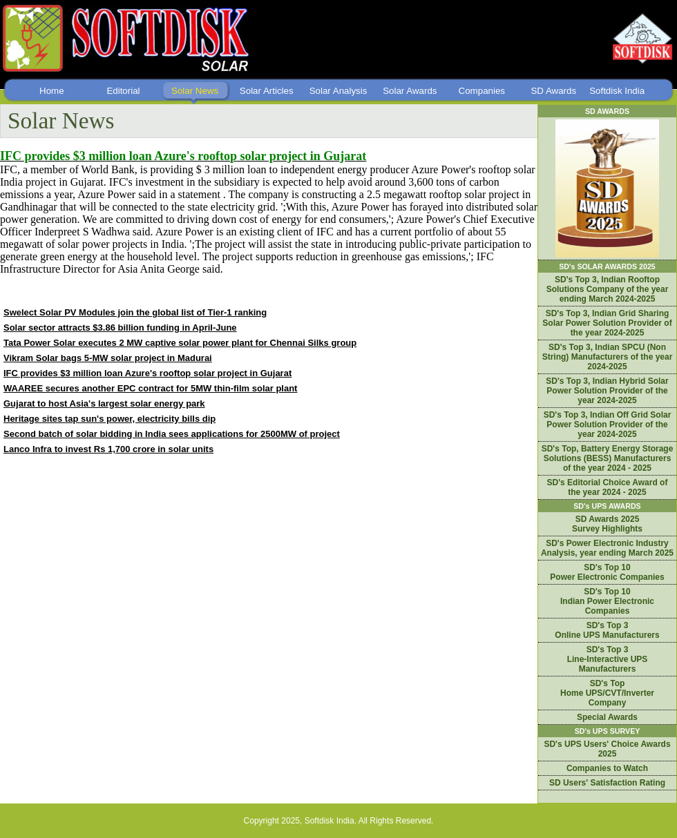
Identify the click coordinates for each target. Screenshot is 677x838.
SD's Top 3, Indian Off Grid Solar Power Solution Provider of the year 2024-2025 (607, 424)
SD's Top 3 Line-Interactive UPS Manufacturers (607, 659)
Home (51, 91)
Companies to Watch (607, 768)
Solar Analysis (338, 91)
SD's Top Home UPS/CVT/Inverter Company (607, 693)
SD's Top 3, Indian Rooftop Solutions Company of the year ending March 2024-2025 (607, 289)
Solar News (194, 91)
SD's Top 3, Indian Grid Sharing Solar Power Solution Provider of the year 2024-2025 (606, 323)
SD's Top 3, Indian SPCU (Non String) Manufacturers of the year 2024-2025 (607, 356)
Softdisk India (617, 91)
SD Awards (553, 91)
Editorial (123, 91)
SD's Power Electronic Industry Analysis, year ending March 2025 (607, 548)
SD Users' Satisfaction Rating (607, 783)
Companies (482, 91)
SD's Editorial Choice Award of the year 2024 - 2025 (607, 487)
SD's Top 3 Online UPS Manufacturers (607, 630)
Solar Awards (410, 91)
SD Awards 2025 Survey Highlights (607, 524)
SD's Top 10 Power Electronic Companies (607, 572)
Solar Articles (267, 91)
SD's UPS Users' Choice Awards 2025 (607, 749)
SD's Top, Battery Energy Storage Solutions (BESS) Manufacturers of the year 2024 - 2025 (608, 458)
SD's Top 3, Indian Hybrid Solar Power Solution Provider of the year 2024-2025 (607, 390)
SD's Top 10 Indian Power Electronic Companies (607, 601)
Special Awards (607, 717)
